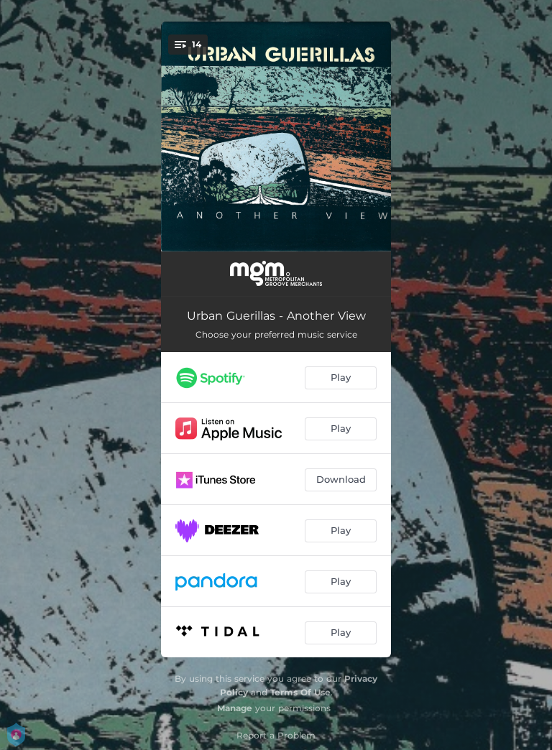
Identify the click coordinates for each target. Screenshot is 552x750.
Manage (234, 708)
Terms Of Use (300, 692)
